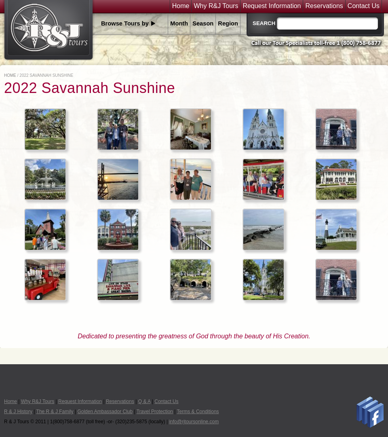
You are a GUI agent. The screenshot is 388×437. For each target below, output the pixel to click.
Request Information (271, 6)
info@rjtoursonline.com (194, 421)
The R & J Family (55, 411)
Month (179, 23)
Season (202, 23)
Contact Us (364, 6)
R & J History (18, 411)
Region (228, 23)
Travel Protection (155, 411)
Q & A (144, 401)
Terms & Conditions (198, 411)
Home (181, 6)
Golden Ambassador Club (105, 411)
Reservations (324, 6)
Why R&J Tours (216, 6)
